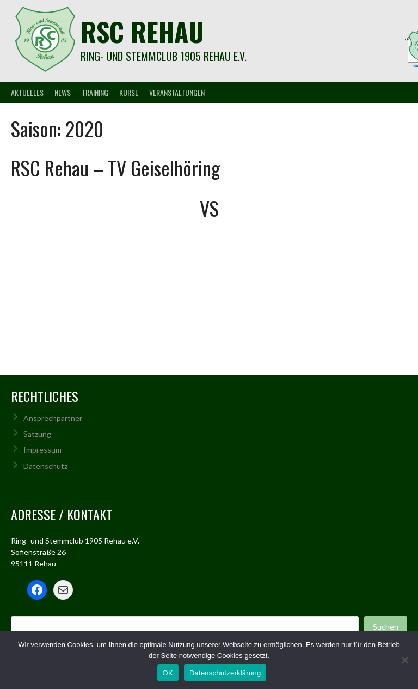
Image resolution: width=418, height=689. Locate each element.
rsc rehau (142, 31)
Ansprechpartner (52, 418)
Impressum (42, 449)
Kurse (128, 92)
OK (168, 673)
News (62, 92)
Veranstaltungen (177, 92)
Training (95, 92)
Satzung (37, 433)
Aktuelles (27, 92)
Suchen (385, 626)
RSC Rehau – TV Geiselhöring (115, 167)
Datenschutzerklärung (225, 673)
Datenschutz (45, 466)
